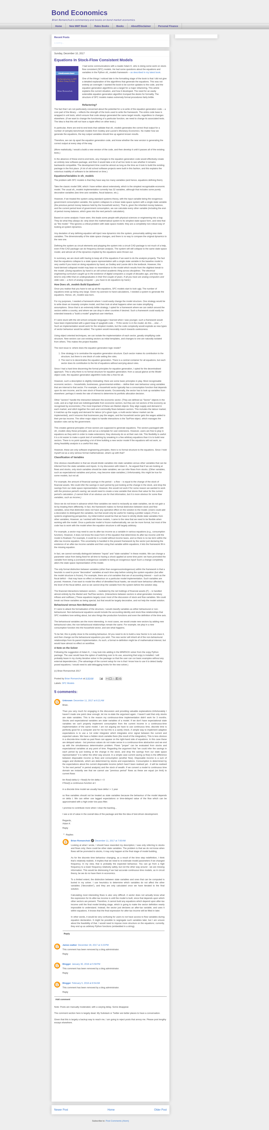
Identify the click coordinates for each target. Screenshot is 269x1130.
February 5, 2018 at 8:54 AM (86, 983)
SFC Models (68, 683)
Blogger (66, 964)
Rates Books (101, 26)
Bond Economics (79, 12)
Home (58, 26)
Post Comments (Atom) (117, 1121)
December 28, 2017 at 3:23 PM (93, 945)
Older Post (160, 1109)
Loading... (59, 43)
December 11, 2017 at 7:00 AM (110, 840)
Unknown (67, 700)
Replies (69, 834)
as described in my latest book (145, 72)
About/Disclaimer (141, 26)
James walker (69, 945)
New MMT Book (78, 26)
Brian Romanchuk (80, 840)
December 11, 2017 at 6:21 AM (89, 700)
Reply (65, 828)
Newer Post (61, 1109)
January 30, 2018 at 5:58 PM (86, 964)
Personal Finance (168, 26)
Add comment (62, 999)
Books (120, 26)
